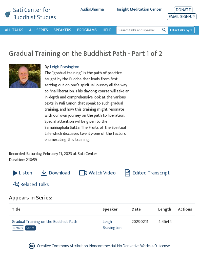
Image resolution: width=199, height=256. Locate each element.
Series (30, 228)
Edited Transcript (147, 173)
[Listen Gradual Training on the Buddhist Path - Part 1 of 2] (22, 173)
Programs (87, 30)
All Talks (14, 30)
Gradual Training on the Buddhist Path (44, 221)
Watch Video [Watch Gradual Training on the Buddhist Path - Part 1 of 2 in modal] (97, 173)
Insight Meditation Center (139, 9)
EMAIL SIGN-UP (182, 16)
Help (107, 30)
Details (18, 228)
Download (55, 173)
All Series (38, 30)
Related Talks (31, 184)
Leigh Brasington (64, 67)
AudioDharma (92, 9)
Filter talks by (179, 30)
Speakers (62, 30)
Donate (183, 10)
